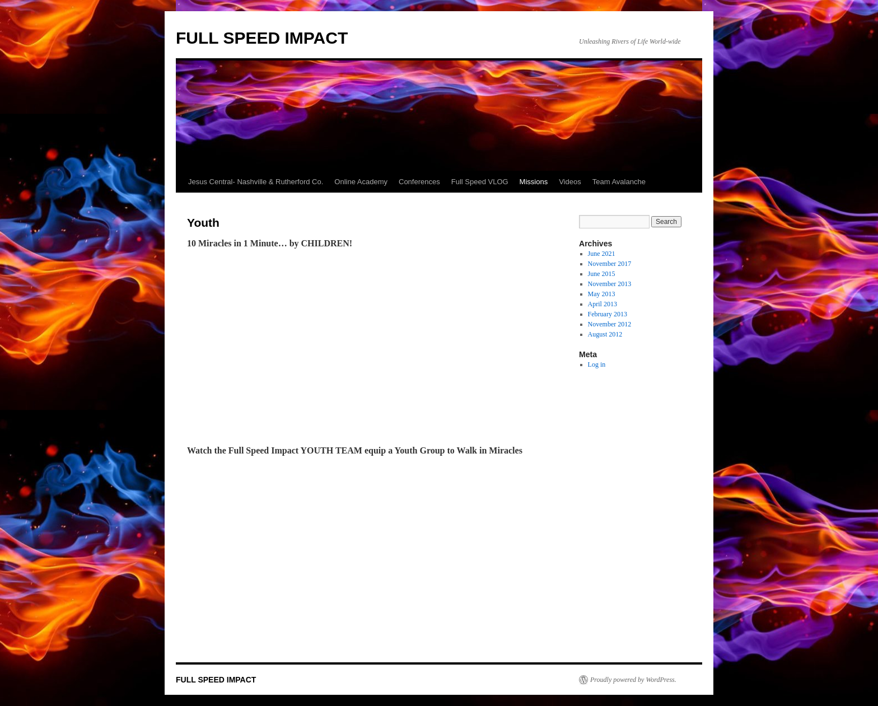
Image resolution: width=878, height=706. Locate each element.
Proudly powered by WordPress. (633, 680)
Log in (597, 364)
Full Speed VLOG (479, 181)
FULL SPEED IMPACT (262, 38)
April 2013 (602, 304)
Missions (534, 181)
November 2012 (610, 324)
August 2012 (605, 334)
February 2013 (607, 314)
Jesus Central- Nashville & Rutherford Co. (255, 181)
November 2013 (610, 284)
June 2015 (601, 274)
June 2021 (601, 254)
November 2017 (610, 264)
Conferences (419, 181)
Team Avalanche (619, 181)
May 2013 (601, 294)
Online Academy (360, 181)
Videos (570, 181)
